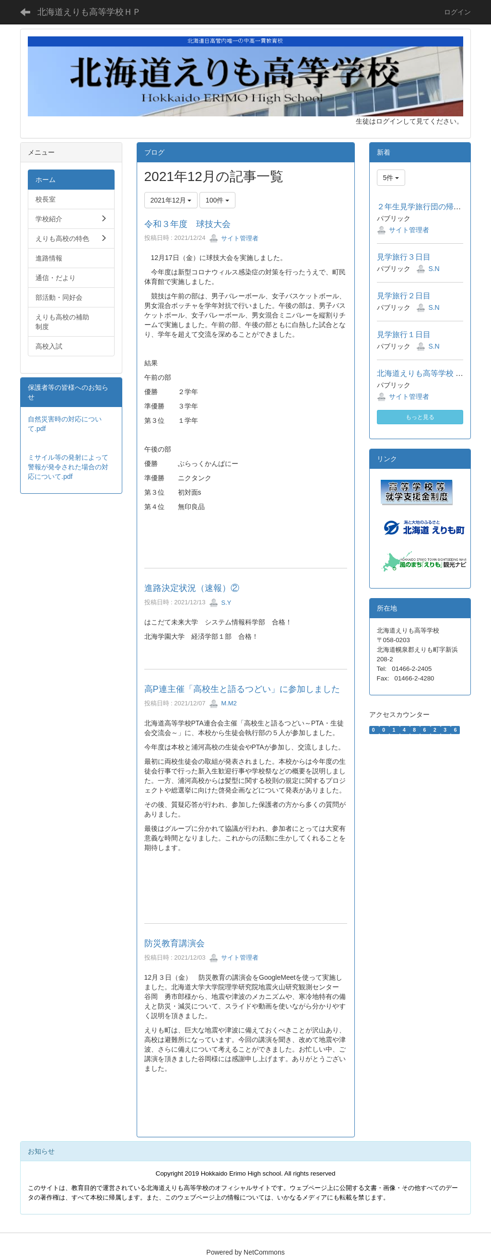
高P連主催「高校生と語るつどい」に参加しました (242, 689)
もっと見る (420, 417)
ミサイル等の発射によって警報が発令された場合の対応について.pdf (68, 466)
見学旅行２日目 (404, 296)
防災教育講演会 (174, 943)
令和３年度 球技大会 (187, 224)
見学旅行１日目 (404, 334)
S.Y (220, 602)
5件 (391, 177)
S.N (433, 268)
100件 (217, 200)
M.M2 (223, 703)
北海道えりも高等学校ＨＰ (89, 12)
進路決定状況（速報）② (191, 588)
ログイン (457, 12)
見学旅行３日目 (404, 257)
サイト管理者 (234, 238)
